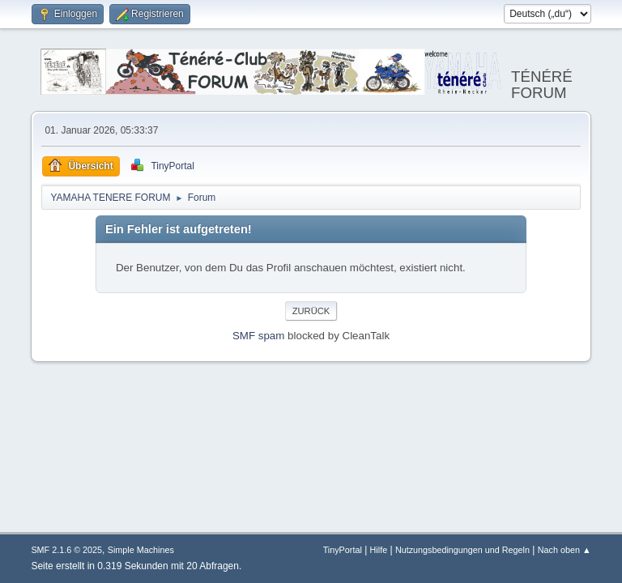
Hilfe (379, 550)
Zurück (311, 311)
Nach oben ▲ (564, 550)
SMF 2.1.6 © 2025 (66, 550)
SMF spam (258, 336)
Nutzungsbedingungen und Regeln (462, 550)
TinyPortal (342, 550)
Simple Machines (141, 550)
